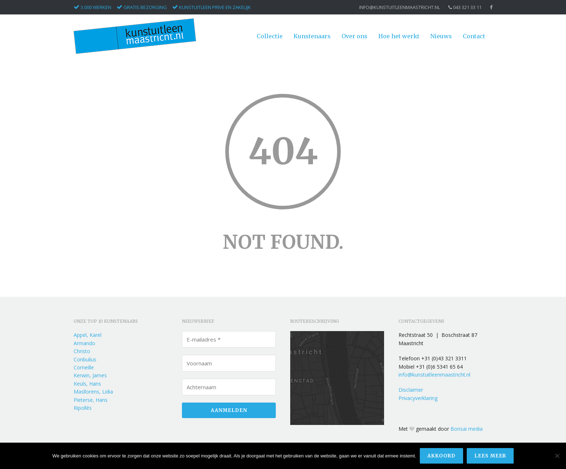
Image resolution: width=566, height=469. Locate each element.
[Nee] (557, 456)
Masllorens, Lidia (93, 391)
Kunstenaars (312, 36)
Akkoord (441, 456)
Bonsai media (466, 428)
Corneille (84, 367)
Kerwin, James (90, 375)
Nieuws (441, 36)
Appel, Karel (87, 334)
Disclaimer (411, 389)
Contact (474, 36)
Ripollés (83, 407)
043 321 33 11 (465, 7)
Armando (84, 343)
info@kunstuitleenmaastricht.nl (399, 7)
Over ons (354, 36)
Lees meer (490, 456)
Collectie (270, 36)
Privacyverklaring (418, 398)
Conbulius (85, 359)
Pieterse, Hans (91, 399)
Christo (82, 351)
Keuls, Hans (87, 383)
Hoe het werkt (398, 36)
